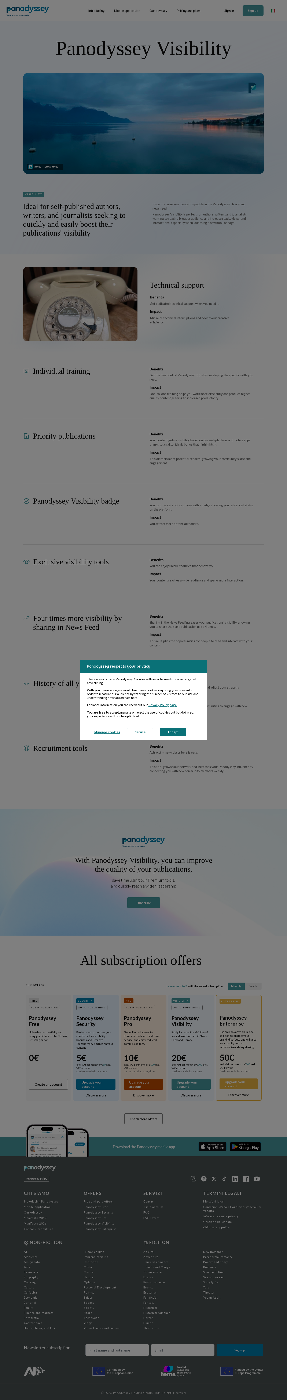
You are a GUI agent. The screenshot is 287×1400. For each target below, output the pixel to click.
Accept (173, 732)
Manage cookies (107, 732)
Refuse (140, 732)
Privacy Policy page (162, 705)
